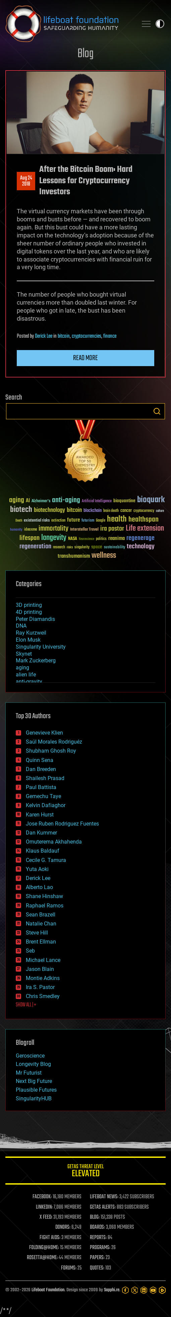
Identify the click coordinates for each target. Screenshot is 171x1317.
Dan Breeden (41, 769)
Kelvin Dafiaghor (45, 805)
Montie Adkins (43, 978)
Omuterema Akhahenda (54, 842)
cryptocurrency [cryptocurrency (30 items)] (143, 511)
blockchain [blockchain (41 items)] (92, 511)
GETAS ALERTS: (103, 1207)
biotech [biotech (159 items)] (21, 509)
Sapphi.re (111, 1290)
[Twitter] (134, 1290)
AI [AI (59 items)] (28, 501)
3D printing (29, 605)
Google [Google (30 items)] (100, 521)
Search (157, 411)
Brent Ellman (41, 942)
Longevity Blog (33, 1064)
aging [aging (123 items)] (16, 500)
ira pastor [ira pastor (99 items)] (112, 529)
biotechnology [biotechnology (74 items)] (49, 510)
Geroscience (30, 1056)
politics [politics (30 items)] (101, 539)
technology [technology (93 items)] (141, 547)
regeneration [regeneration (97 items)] (35, 546)
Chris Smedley (43, 996)
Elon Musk (28, 640)
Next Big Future (34, 1081)
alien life (26, 674)
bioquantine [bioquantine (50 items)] (124, 501)
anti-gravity (29, 681)
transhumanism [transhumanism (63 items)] (74, 556)
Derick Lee (43, 336)
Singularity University (41, 647)
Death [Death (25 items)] (18, 521)
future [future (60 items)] (73, 520)
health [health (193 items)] (117, 519)
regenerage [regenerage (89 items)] (140, 538)
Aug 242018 (26, 181)
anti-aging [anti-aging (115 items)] (66, 500)
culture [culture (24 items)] (160, 511)
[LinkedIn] (143, 1290)
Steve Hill (37, 932)
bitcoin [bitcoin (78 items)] (74, 510)
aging (22, 667)
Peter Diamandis (35, 619)
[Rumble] (162, 1290)
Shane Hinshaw (44, 896)
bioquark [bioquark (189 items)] (151, 500)
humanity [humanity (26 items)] (16, 530)
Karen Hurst (40, 814)
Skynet (24, 654)
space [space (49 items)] (96, 547)
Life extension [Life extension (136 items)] (145, 528)
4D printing (29, 612)
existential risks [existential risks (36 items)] (37, 520)
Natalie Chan (41, 923)
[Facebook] (125, 1290)
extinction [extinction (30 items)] (58, 521)
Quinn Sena (39, 760)
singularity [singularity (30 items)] (82, 547)
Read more (85, 358)
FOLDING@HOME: (44, 1247)
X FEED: (46, 1217)
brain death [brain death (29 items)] (111, 511)
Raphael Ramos (44, 905)
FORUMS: (68, 1268)
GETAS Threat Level (85, 1172)
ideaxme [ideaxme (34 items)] (30, 530)
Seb (30, 951)
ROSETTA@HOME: (42, 1257)
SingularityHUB (34, 1098)
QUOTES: (97, 1268)
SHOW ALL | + (26, 1005)
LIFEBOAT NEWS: (104, 1197)
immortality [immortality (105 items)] (53, 529)
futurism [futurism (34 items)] (87, 521)
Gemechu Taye (43, 796)
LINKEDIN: (44, 1207)
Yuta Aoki (37, 869)
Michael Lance (43, 960)
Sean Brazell (40, 914)
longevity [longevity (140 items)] (53, 538)
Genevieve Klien (44, 733)
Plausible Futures (36, 1090)
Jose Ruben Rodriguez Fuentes (62, 823)
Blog (85, 54)
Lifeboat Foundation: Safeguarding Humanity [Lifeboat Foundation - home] (68, 23)
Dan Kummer (41, 833)
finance (109, 336)
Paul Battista (41, 787)
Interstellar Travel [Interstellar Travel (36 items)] (84, 529)
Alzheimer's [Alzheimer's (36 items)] (41, 501)
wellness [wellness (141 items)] (104, 555)
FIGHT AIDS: (50, 1237)
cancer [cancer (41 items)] (126, 511)
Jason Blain (40, 969)
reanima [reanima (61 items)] (116, 538)
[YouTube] (153, 1290)
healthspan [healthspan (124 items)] (143, 520)
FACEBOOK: (42, 1197)
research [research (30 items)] (59, 547)
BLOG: (95, 1217)
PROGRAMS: (100, 1247)
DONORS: (62, 1227)
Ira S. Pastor (40, 987)
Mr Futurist (29, 1073)
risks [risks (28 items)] (70, 547)
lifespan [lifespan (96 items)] (29, 538)
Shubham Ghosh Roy (51, 751)
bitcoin (64, 336)
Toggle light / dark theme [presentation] (160, 23)
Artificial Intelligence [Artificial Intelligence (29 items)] (97, 501)
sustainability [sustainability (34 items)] (114, 547)
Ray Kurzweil (31, 633)
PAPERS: (97, 1257)
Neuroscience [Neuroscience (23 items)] (86, 539)
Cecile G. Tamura (46, 860)
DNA (21, 626)
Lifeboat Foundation (48, 1290)
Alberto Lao (39, 887)
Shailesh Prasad (45, 778)
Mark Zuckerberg (36, 660)
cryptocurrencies (86, 336)
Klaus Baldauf (42, 851)
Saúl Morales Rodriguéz (54, 742)
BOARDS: (97, 1227)
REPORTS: (98, 1237)
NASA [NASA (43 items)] (72, 539)
